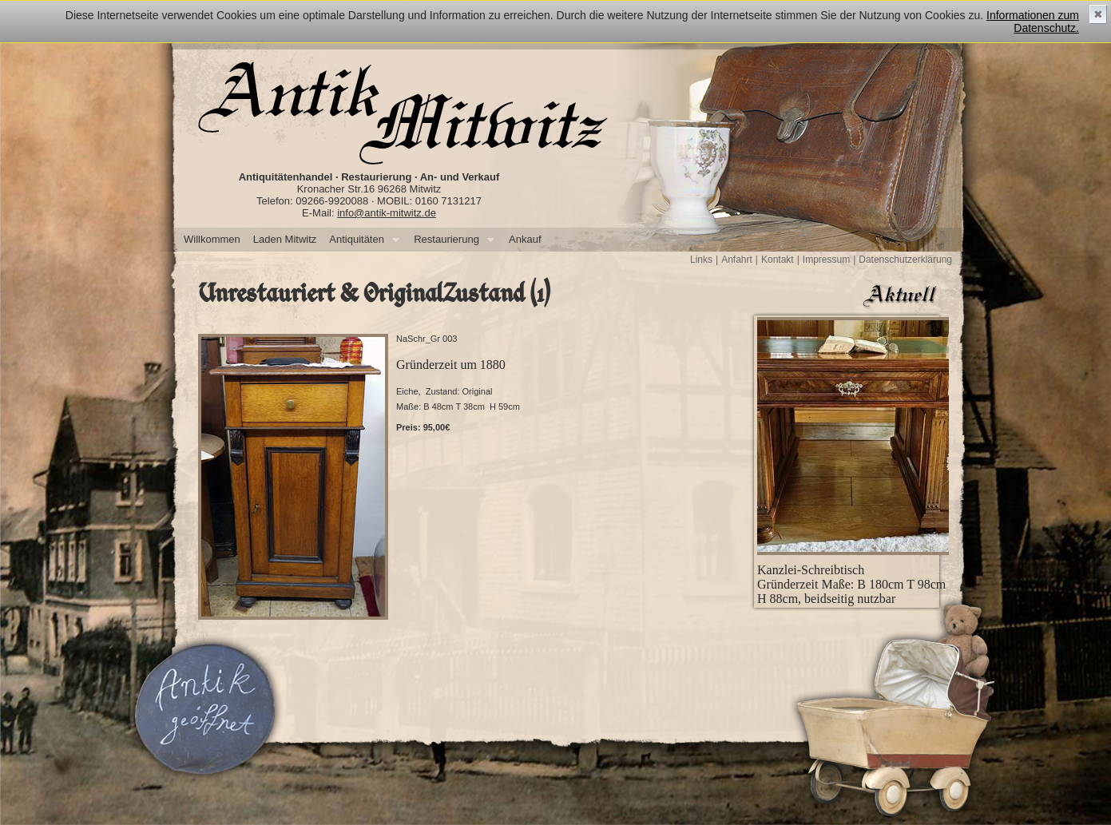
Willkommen (212, 239)
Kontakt (777, 259)
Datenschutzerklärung (905, 259)
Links (701, 259)
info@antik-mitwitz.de (386, 213)
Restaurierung (450, 240)
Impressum (826, 259)
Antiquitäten (361, 240)
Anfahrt (736, 259)
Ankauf (525, 239)
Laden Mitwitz (284, 239)
